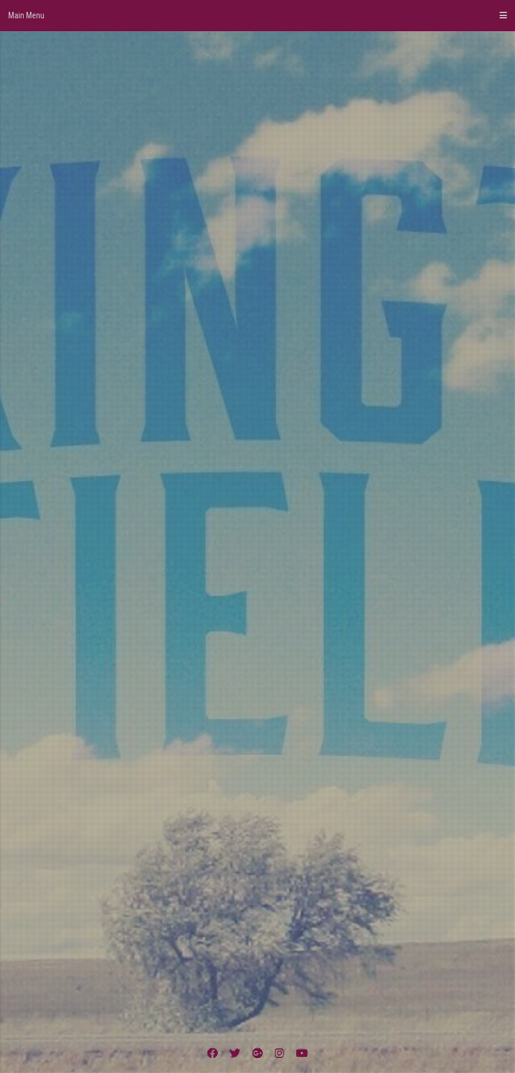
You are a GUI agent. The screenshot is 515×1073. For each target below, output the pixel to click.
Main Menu (257, 15)
